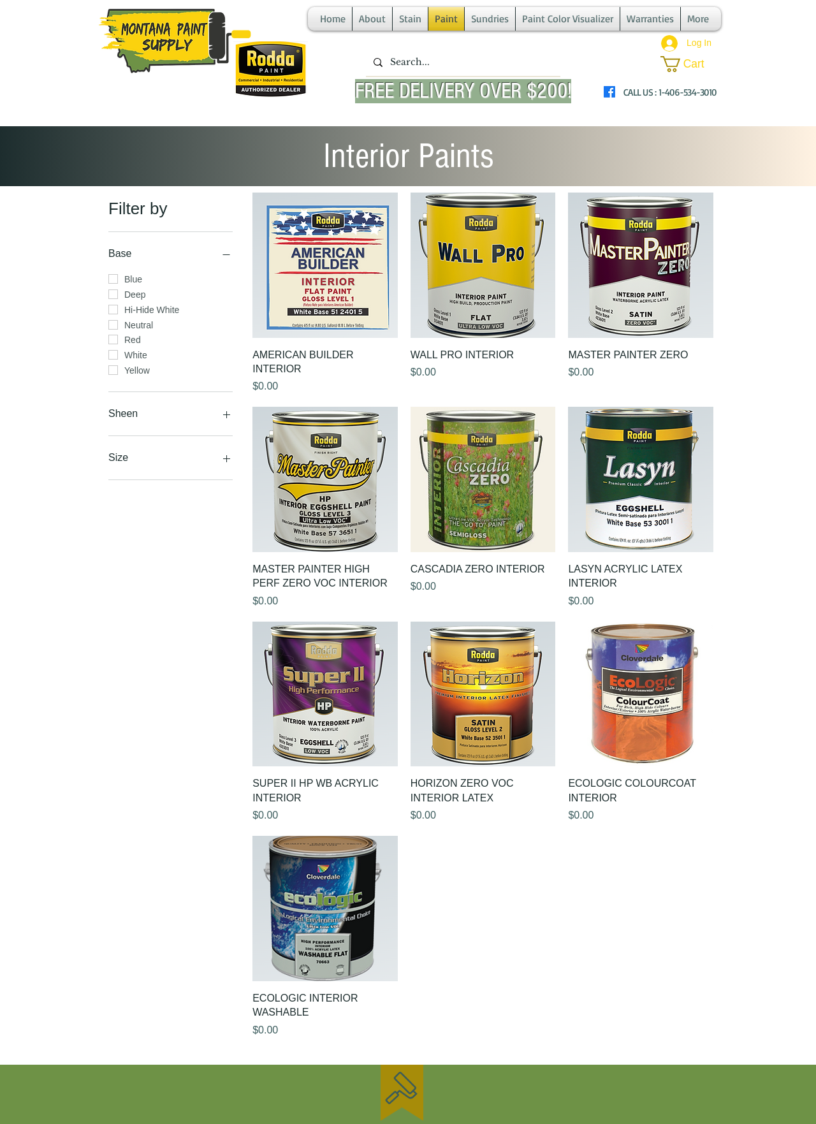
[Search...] (462, 62)
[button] (690, 64)
